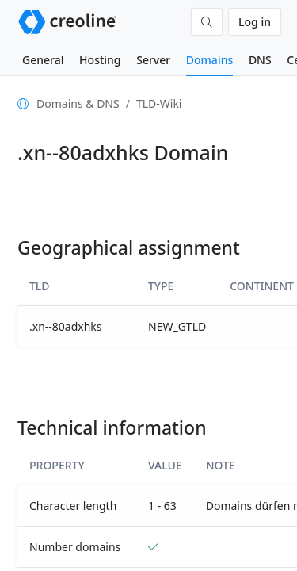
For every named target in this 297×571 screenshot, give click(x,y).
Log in (254, 21)
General (42, 59)
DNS (260, 59)
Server (153, 59)
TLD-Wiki (159, 103)
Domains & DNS (78, 103)
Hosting (99, 59)
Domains (209, 59)
